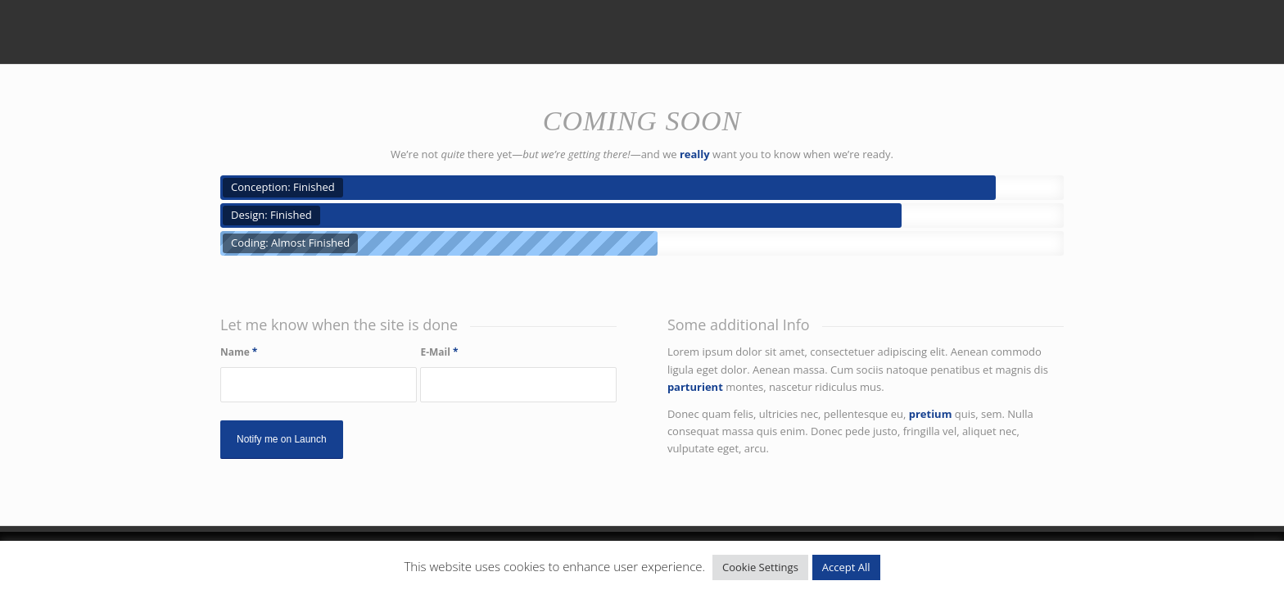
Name (238, 352)
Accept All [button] (846, 567)
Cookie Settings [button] (760, 567)
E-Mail (439, 352)
